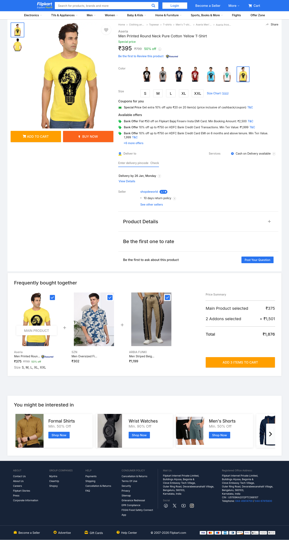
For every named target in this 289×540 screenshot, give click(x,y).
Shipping (90, 481)
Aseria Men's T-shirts (204, 24)
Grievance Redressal (133, 500)
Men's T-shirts (184, 24)
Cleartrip (54, 481)
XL (183, 93)
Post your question (257, 260)
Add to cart (36, 136)
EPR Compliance (131, 505)
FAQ (87, 490)
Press (16, 495)
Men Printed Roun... (27, 356)
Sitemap (126, 495)
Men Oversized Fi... (84, 356)
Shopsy (53, 485)
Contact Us (19, 476)
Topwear (154, 24)
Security (126, 485)
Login (175, 6)
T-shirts (167, 24)
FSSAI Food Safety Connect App (137, 512)
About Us (18, 481)
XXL (197, 93)
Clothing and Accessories (137, 24)
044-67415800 (263, 500)
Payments (91, 476)
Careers (17, 485)
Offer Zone (257, 15)
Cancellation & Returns (98, 485)
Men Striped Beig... (141, 356)
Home (121, 24)
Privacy (126, 490)
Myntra (53, 476)
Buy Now (88, 136)
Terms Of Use (129, 481)
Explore (44, 7)
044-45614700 (244, 500)
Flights (236, 15)
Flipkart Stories (21, 490)
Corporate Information (25, 500)
